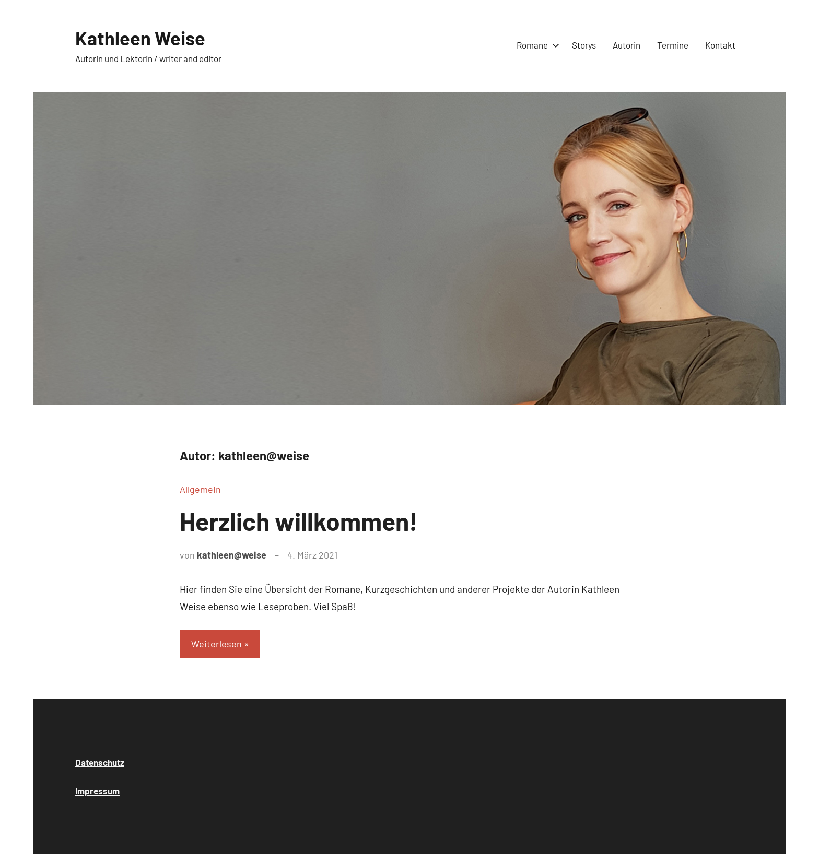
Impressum (97, 791)
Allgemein (200, 489)
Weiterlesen (216, 643)
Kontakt (720, 45)
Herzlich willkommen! (299, 521)
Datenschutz (99, 762)
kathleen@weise (231, 555)
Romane (536, 45)
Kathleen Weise (140, 38)
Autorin (626, 45)
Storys (584, 45)
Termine (672, 45)
